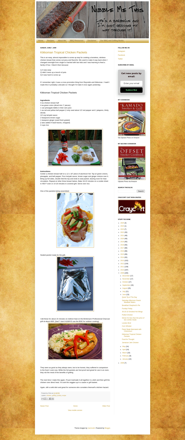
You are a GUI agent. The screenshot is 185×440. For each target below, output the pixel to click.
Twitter (120, 59)
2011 (122, 267)
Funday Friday (127, 309)
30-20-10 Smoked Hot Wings (132, 312)
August (125, 288)
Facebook (121, 55)
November (126, 279)
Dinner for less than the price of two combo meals (133, 319)
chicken (48, 395)
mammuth (91, 428)
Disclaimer (91, 40)
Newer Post (44, 406)
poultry (59, 395)
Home (40, 40)
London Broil (126, 323)
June (124, 294)
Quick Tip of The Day (129, 297)
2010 (122, 270)
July (124, 291)
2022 (122, 232)
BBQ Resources (76, 40)
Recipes (50, 40)
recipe (64, 395)
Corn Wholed (126, 326)
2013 (122, 260)
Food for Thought (128, 339)
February (125, 356)
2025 (122, 223)
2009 (122, 273)
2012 (122, 264)
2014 (122, 257)
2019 (122, 242)
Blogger (107, 428)
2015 (122, 254)
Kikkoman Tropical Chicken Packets (63, 52)
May (124, 346)
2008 (122, 363)
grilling (54, 395)
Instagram (121, 51)
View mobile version (75, 410)
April (124, 349)
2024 (122, 226)
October (125, 282)
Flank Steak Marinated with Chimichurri (131, 330)
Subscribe (131, 90)
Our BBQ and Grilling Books (112, 40)
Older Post (106, 406)
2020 (122, 239)
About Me (62, 40)
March (124, 353)
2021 (122, 235)
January (125, 359)
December (126, 276)
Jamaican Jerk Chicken (130, 343)
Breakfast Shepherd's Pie (131, 305)
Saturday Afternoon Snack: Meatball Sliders (131, 301)
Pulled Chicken (127, 315)
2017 (122, 248)
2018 (122, 245)
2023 (122, 229)
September (126, 285)
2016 (122, 251)
